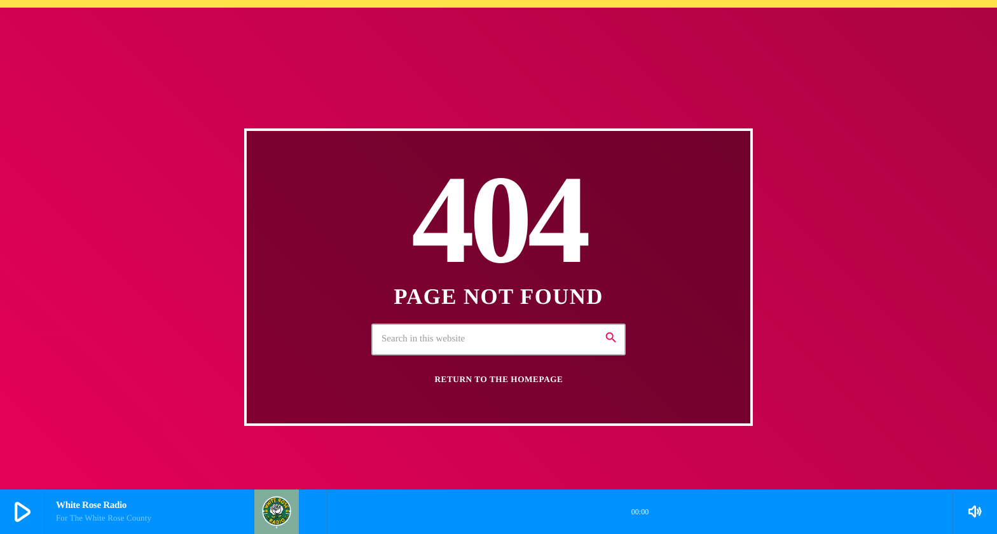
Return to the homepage (499, 379)
